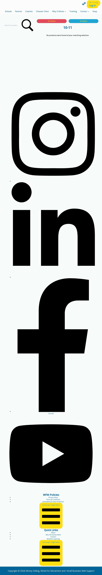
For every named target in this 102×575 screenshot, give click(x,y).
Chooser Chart (42, 11)
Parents (18, 11)
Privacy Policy (53, 497)
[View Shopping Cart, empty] (83, 4)
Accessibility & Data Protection (53, 502)
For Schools (51, 21)
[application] (65, 11)
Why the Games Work (53, 535)
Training (73, 11)
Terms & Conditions (53, 499)
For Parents (83, 21)
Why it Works (59, 11)
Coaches (29, 11)
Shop (95, 11)
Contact (84, 11)
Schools (8, 11)
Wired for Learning (53, 539)
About (53, 533)
